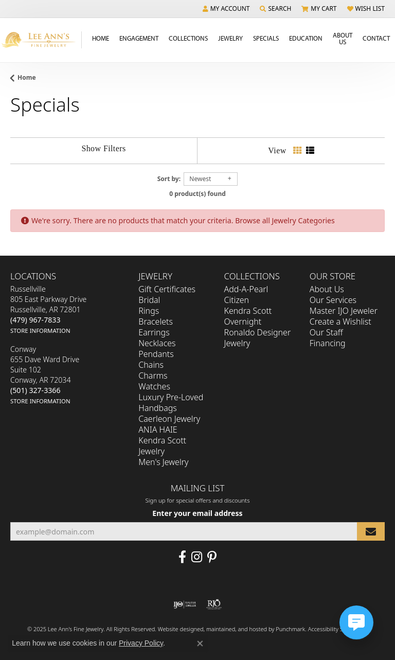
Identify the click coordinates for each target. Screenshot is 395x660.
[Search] (275, 8)
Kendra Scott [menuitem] (248, 311)
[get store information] (40, 330)
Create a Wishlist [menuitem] (340, 322)
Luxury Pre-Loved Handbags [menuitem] (170, 403)
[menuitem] (184, 605)
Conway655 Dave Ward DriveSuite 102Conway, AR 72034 (44, 375)
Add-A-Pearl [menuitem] (246, 289)
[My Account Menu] (226, 8)
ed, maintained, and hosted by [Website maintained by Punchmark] (236, 629)
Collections (188, 38)
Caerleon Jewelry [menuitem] (169, 419)
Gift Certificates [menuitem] (166, 289)
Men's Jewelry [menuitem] (163, 462)
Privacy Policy (141, 643)
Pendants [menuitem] (155, 354)
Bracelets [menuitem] (155, 322)
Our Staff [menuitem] (326, 332)
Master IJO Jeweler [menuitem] (344, 311)
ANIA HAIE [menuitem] (157, 430)
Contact (376, 38)
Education (305, 38)
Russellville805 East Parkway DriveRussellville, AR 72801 (48, 309)
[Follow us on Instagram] (196, 557)
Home (100, 38)
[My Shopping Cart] (318, 8)
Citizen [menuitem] (236, 300)
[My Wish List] (366, 8)
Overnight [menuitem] (243, 322)
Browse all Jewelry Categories (285, 220)
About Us (342, 38)
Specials (266, 38)
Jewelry (230, 38)
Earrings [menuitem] (153, 332)
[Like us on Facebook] (182, 557)
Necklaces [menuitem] (156, 343)
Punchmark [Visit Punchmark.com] (290, 629)
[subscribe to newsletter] (371, 531)
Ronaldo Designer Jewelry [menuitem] (257, 338)
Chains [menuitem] (151, 365)
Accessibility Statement (337, 629)
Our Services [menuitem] (333, 300)
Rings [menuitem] (148, 311)
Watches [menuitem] (154, 387)
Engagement (138, 38)
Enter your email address (197, 513)
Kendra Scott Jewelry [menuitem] (162, 446)
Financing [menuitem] (328, 343)
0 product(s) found (197, 193)
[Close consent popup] (200, 643)
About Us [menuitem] (327, 289)
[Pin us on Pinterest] (212, 557)
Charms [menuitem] (152, 376)
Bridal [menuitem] (149, 300)
